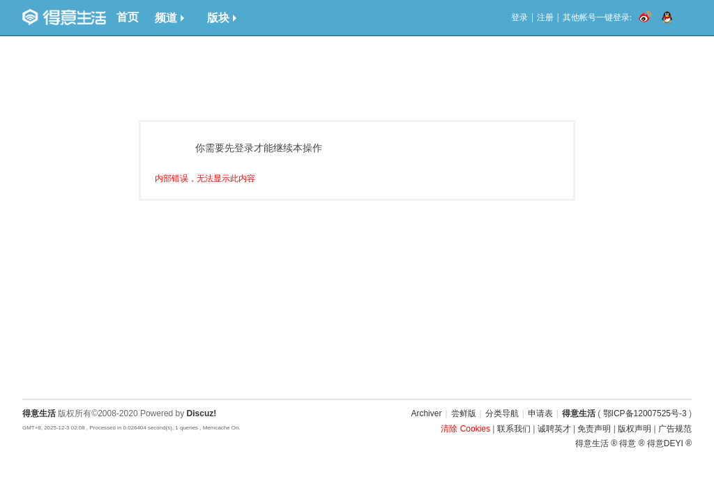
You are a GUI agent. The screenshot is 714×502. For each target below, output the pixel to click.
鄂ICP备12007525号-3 (645, 413)
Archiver (426, 413)
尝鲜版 (463, 413)
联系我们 (514, 429)
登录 (519, 17)
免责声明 (594, 429)
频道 (169, 18)
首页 (127, 17)
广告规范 (675, 429)
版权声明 (634, 429)
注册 (545, 17)
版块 (221, 18)
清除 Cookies (465, 429)
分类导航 (502, 413)
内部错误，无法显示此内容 (205, 178)
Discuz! (202, 413)
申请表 (540, 413)
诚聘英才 (554, 429)
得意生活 (578, 413)
